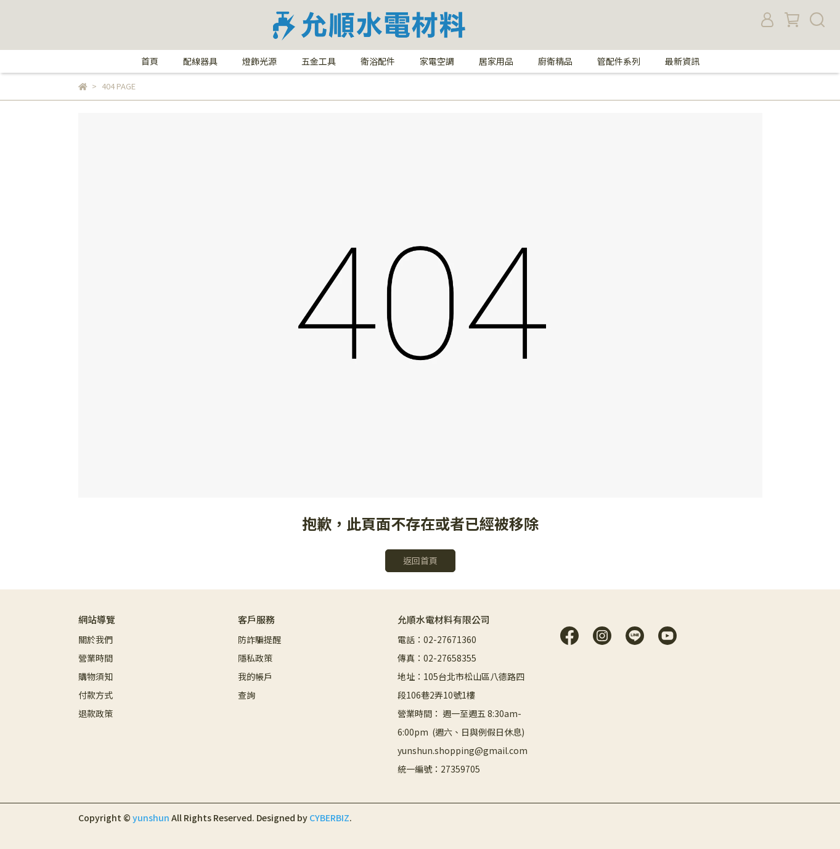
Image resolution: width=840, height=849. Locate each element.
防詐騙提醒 (259, 639)
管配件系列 (618, 61)
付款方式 (95, 695)
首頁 (149, 61)
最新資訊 (682, 61)
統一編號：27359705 (439, 769)
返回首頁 (420, 560)
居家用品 (496, 61)
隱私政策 (255, 658)
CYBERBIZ (329, 817)
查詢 (246, 695)
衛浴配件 (378, 61)
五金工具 (318, 61)
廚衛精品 (555, 61)
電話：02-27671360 (437, 639)
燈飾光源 (259, 61)
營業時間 (95, 658)
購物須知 (95, 676)
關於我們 (95, 639)
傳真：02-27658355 (437, 658)
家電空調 (437, 61)
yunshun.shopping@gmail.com (463, 750)
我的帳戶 (255, 676)
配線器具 (200, 61)
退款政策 (95, 713)
